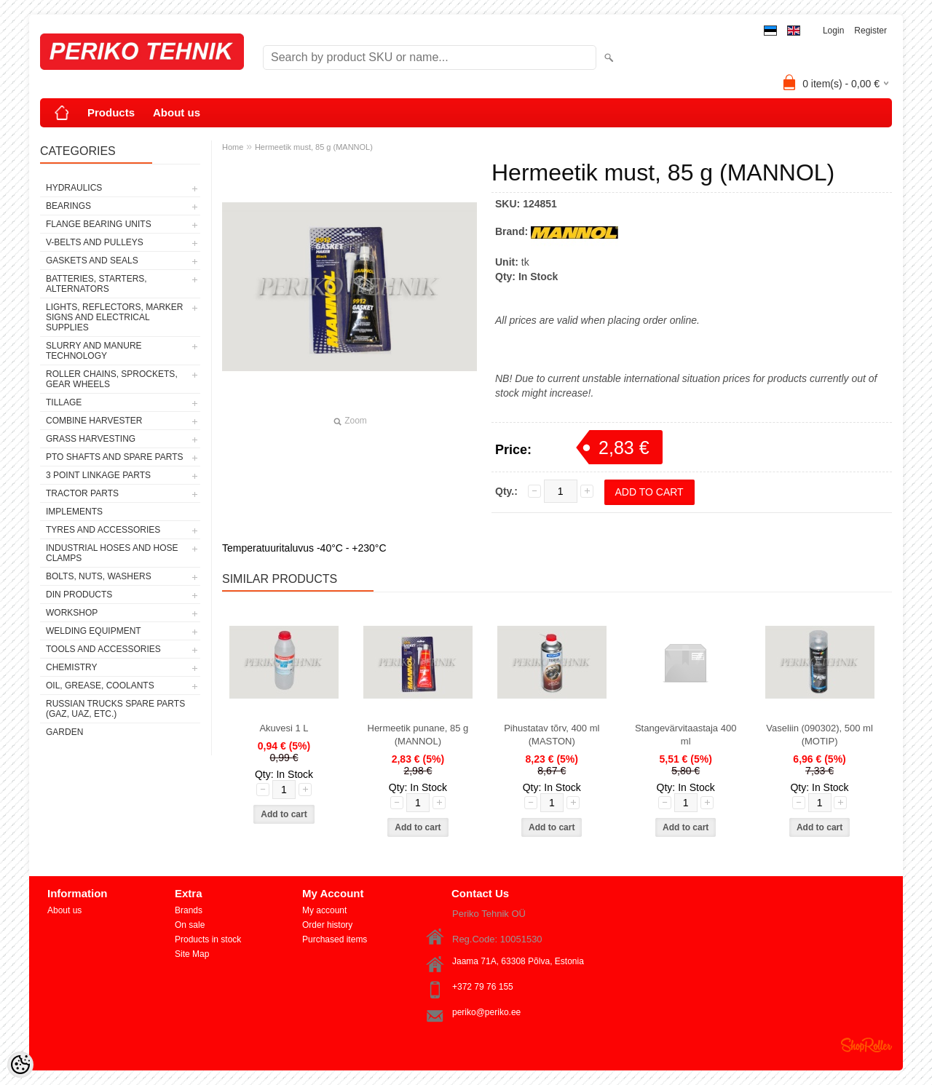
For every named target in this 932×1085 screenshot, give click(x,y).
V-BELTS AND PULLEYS (94, 242)
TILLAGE (64, 402)
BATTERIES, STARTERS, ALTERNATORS (96, 284)
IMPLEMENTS (74, 511)
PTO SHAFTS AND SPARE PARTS (114, 457)
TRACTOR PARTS (82, 493)
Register (870, 30)
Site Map (192, 954)
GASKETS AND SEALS (92, 260)
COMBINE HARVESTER (94, 421)
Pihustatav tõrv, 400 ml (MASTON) (551, 735)
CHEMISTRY (71, 667)
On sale (190, 925)
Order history (327, 925)
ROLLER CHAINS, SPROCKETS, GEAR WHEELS (112, 379)
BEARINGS (68, 206)
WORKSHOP (72, 613)
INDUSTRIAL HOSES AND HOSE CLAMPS (112, 553)
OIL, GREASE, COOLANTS (100, 685)
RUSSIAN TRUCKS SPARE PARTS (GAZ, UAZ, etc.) (115, 709)
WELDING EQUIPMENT (93, 631)
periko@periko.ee (486, 1012)
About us (176, 112)
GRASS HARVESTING (90, 439)
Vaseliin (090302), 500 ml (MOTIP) (819, 735)
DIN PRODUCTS (79, 594)
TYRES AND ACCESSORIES (103, 530)
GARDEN (64, 732)
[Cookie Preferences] (20, 1065)
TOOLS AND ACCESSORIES (103, 649)
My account (324, 910)
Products (111, 112)
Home (232, 147)
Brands (188, 910)
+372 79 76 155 (482, 987)
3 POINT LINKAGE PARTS (98, 475)
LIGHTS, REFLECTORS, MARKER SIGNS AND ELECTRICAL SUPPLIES (114, 317)
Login (833, 30)
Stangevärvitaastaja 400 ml (685, 735)
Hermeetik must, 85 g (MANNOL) (314, 147)
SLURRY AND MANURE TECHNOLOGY (94, 351)
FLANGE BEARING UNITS (98, 224)
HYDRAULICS (74, 188)
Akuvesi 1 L (283, 728)
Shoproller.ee (866, 1045)
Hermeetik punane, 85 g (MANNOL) (418, 735)
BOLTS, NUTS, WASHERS (98, 576)
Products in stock (208, 939)
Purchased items (334, 939)
